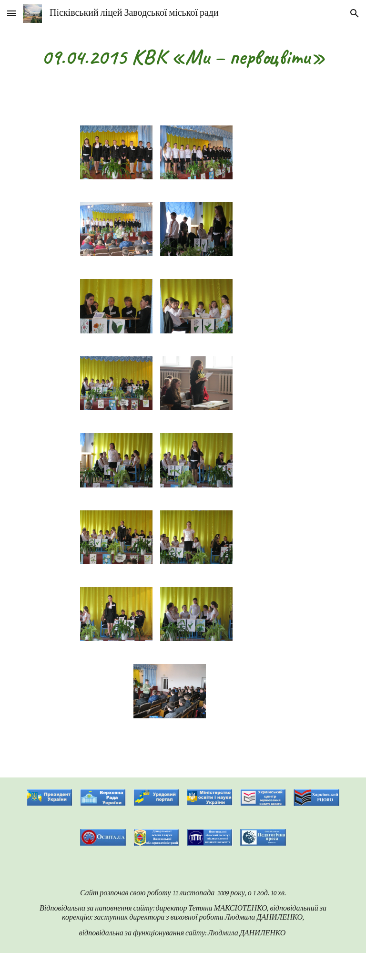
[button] (11, 13)
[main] (183, 57)
